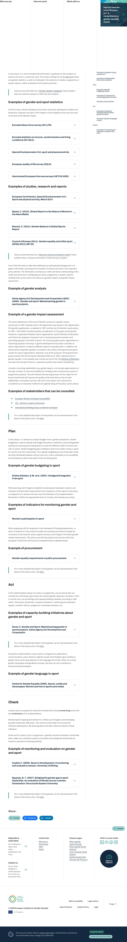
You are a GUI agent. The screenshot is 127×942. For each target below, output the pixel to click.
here (42, 418)
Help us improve (109, 862)
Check (70, 51)
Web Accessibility (76, 901)
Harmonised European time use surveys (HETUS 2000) (40, 176)
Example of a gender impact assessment (106, 73)
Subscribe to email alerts (13, 839)
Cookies (120, 829)
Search (122, 6)
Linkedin (102, 842)
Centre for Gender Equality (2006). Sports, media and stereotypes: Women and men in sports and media (39, 685)
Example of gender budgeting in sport (103, 90)
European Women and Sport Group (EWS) (32, 398)
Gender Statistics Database (101, 6)
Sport (45, 18)
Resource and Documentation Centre (54, 254)
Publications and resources (41, 6)
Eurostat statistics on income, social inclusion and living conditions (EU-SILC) (41, 138)
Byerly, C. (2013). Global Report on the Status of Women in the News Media (42, 213)
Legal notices (93, 901)
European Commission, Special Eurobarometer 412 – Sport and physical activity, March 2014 (40, 198)
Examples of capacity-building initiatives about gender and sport (105, 112)
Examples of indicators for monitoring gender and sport (106, 96)
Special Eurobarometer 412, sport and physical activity (40, 152)
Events (41, 849)
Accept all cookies (96, 932)
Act (52, 51)
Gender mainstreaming (57, 6)
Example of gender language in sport (107, 119)
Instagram (116, 842)
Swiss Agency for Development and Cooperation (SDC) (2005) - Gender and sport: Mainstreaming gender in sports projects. (40, 301)
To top (111, 904)
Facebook (111, 842)
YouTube (106, 842)
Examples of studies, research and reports (104, 63)
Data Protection (66, 907)
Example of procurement (105, 101)
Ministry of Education (70, 359)
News (41, 847)
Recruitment (43, 844)
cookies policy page (46, 933)
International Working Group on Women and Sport (36, 407)
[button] (14, 818)
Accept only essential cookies (100, 936)
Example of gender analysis (106, 68)
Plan (35, 51)
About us (114, 6)
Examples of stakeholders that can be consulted (106, 79)
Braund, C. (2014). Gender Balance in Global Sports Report (38, 228)
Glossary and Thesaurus (78, 860)
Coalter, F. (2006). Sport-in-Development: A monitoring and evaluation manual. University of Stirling (40, 764)
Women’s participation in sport (28, 518)
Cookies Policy (83, 907)
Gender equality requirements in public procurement (39, 558)
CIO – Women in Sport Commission (30, 403)
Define (16, 51)
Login (96, 907)
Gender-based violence (72, 6)
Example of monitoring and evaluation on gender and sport (106, 131)
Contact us (13, 863)
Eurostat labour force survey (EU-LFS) (31, 125)
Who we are (43, 842)
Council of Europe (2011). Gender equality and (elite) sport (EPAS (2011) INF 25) (42, 242)
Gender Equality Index (86, 6)
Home (12, 18)
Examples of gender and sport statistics (105, 57)
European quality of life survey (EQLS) (31, 164)
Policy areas (37, 18)
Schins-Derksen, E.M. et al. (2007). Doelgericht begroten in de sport (41, 477)
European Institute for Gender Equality (10, 6)
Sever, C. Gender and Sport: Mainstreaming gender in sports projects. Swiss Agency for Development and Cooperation (39, 630)
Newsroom (28, 6)
